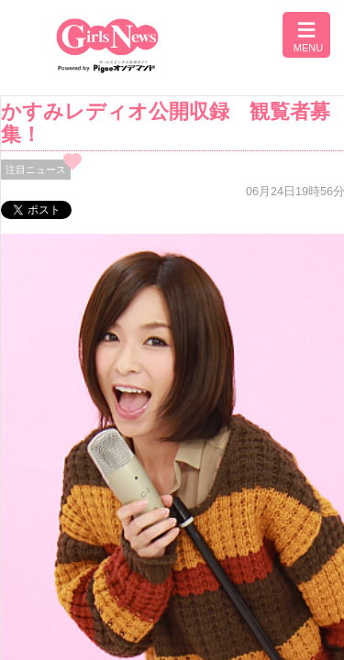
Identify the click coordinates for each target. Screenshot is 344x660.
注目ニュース (36, 169)
